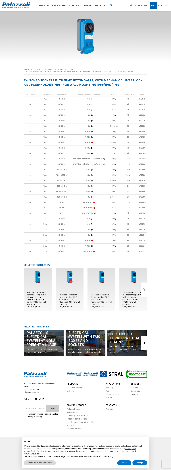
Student (135, 394)
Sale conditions (74, 428)
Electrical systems (32, 70)
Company (87, 5)
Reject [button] (124, 463)
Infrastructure (112, 394)
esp (160, 5)
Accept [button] (140, 463)
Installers (135, 388)
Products (43, 5)
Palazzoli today (74, 409)
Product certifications (77, 419)
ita (166, 5)
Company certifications (77, 415)
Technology (72, 412)
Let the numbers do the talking (81, 422)
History (70, 425)
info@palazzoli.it (31, 392)
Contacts (100, 5)
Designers (135, 391)
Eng (153, 5)
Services (74, 5)
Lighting (70, 391)
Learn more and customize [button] (40, 463)
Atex (108, 391)
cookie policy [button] (130, 449)
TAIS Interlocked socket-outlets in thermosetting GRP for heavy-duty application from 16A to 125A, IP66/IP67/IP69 (80, 72)
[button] (146, 441)
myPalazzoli (138, 5)
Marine (109, 397)
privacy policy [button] (92, 446)
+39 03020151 (33, 389)
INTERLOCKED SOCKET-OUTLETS (59, 70)
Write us (109, 409)
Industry (109, 388)
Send (52, 408)
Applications (59, 5)
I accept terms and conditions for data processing (43, 415)
